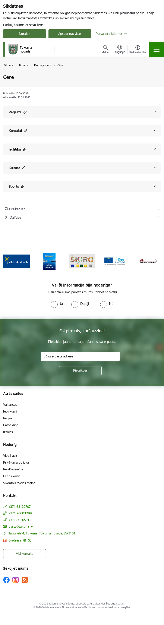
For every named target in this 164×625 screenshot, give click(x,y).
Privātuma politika (16, 462)
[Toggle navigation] (156, 49)
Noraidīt (24, 34)
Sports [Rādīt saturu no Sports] (16, 186)
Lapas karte (11, 476)
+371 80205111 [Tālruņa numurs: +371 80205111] (20, 520)
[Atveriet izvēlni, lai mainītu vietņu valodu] (119, 50)
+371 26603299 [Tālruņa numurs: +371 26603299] (20, 513)
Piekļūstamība (13, 469)
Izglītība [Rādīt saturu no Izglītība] (17, 149)
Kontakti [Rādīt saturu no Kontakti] (18, 130)
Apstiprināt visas (70, 34)
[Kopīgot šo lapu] (82, 217)
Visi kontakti (24, 554)
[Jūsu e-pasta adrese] (80, 356)
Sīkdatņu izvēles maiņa (19, 483)
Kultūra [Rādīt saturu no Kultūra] (17, 167)
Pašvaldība (10, 425)
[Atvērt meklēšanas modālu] (106, 50)
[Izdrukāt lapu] (82, 209)
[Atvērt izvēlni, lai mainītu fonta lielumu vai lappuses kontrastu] (137, 50)
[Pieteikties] (80, 370)
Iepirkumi (10, 411)
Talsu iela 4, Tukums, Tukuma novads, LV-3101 (42, 533)
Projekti (8, 418)
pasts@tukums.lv (21, 526)
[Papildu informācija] (29, 540)
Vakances (10, 405)
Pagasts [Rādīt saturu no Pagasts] (17, 112)
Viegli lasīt (10, 456)
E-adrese (15, 540)
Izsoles (8, 432)
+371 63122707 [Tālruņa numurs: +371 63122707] (20, 507)
